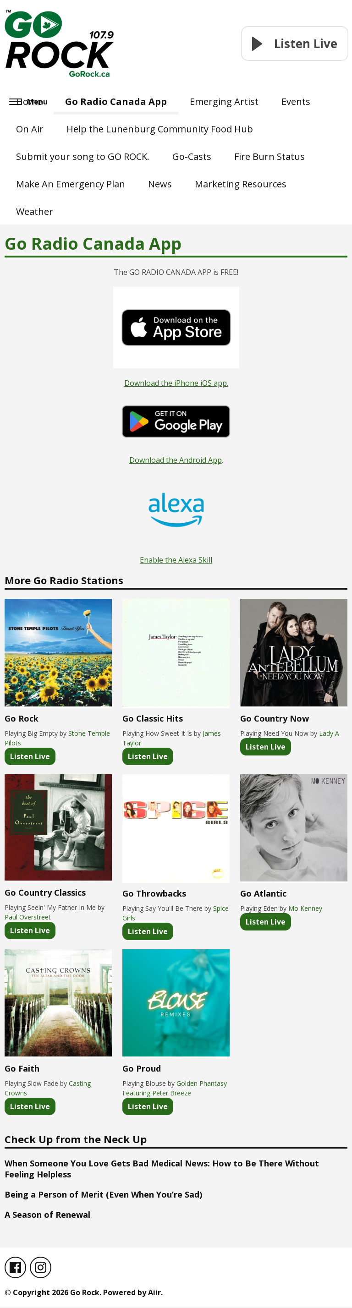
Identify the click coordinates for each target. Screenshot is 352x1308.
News (160, 184)
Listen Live (30, 756)
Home (29, 101)
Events (295, 101)
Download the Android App (175, 460)
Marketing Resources (240, 184)
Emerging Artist (224, 101)
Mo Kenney (305, 908)
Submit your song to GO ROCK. (82, 156)
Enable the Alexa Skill (176, 560)
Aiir (154, 1293)
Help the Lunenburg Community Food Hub (159, 129)
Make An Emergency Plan (70, 184)
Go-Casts (191, 156)
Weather (34, 211)
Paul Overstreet (28, 917)
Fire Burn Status (269, 156)
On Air (30, 129)
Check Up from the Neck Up (76, 1139)
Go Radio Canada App (116, 101)
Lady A (329, 733)
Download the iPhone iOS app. (176, 383)
